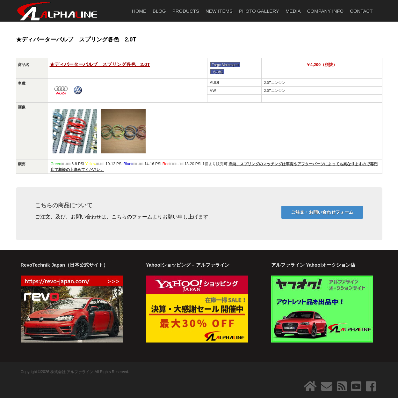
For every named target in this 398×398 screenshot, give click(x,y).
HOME (139, 11)
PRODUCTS (185, 11)
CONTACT (361, 11)
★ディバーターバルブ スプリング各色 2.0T (100, 64)
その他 (217, 72)
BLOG (159, 11)
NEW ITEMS (219, 11)
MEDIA (293, 11)
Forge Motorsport (225, 65)
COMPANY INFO (325, 11)
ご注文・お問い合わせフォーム (322, 212)
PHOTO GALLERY (259, 11)
